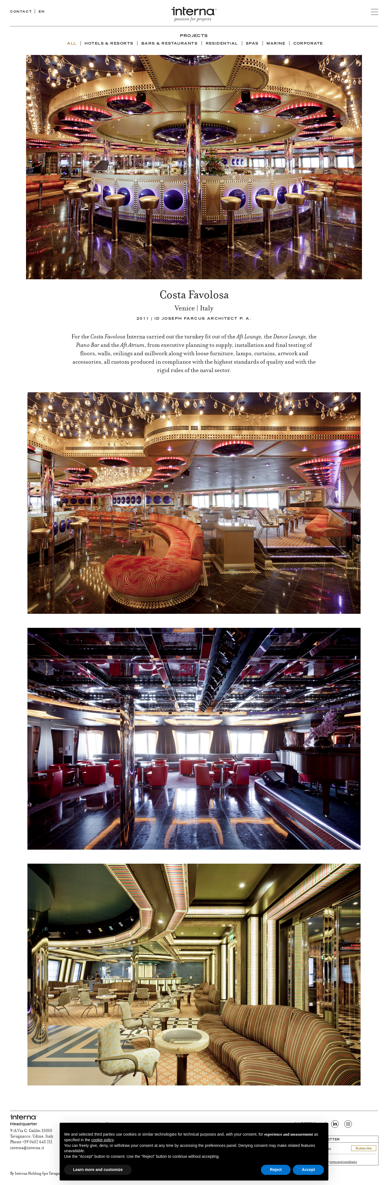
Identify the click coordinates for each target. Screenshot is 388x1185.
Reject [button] (276, 1169)
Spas (252, 43)
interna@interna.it (27, 1148)
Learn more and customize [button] (98, 1169)
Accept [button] (308, 1169)
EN (42, 11)
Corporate (308, 43)
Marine (276, 43)
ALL (71, 43)
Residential (222, 43)
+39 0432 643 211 (37, 1142)
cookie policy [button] (102, 1140)
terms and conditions (343, 1162)
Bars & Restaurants (169, 43)
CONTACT (21, 11)
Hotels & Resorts (108, 43)
